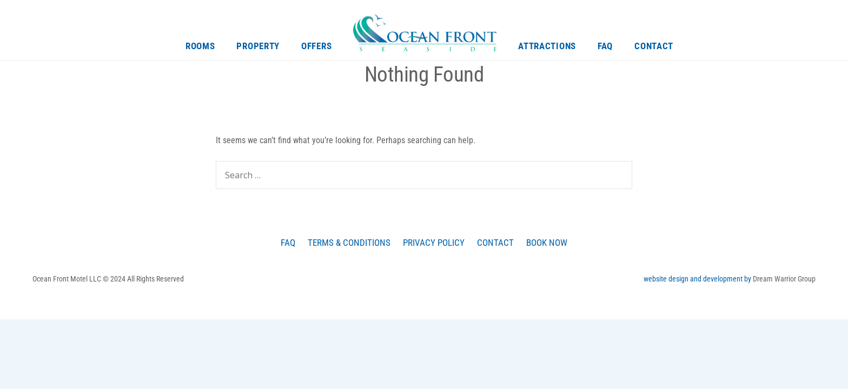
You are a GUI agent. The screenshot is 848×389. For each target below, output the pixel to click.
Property (258, 46)
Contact (653, 46)
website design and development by (698, 278)
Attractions (547, 46)
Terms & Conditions (349, 242)
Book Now (546, 242)
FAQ (605, 46)
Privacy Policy (434, 242)
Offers (316, 46)
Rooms (200, 46)
